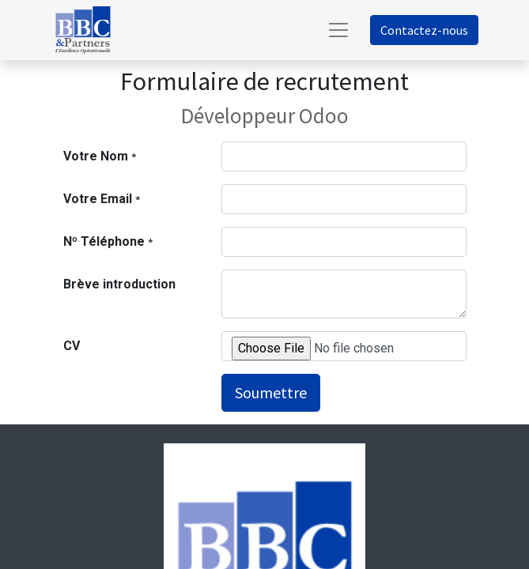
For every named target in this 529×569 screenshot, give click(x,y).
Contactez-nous (424, 30)
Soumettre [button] (271, 392)
